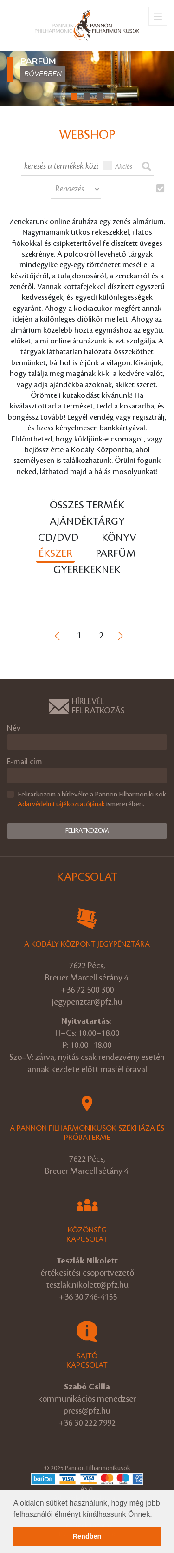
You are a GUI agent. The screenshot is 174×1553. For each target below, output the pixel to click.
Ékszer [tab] (55, 553)
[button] (155, 1515)
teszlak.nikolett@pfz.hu (87, 1285)
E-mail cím (24, 761)
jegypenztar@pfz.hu (87, 1002)
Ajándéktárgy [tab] (87, 521)
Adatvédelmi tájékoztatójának (61, 804)
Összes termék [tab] (87, 505)
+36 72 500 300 (87, 989)
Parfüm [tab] (115, 553)
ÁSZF (87, 1489)
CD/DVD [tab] (58, 537)
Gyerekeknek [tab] (87, 569)
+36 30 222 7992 (87, 1423)
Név (13, 728)
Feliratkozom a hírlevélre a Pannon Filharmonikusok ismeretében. (92, 799)
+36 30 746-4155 (88, 1297)
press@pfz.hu (87, 1410)
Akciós (118, 165)
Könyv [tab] (119, 537)
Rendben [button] (87, 1536)
